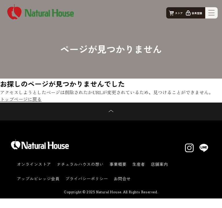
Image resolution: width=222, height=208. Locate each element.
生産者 (138, 164)
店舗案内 (159, 164)
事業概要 (118, 164)
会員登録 (197, 13)
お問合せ (122, 178)
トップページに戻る (21, 99)
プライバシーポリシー (86, 178)
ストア (179, 13)
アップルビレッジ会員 (38, 178)
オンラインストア (34, 164)
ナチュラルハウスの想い (80, 164)
